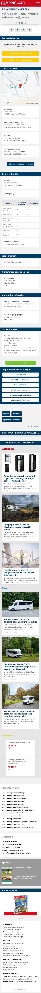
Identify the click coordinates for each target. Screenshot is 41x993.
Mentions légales (8, 970)
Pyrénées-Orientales (12, 419)
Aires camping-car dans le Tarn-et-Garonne (17, 827)
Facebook (20, 918)
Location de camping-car (20, 390)
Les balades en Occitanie (11, 847)
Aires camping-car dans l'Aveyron (14, 798)
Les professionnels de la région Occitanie (16, 853)
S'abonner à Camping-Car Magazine (14, 965)
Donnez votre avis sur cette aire (20, 53)
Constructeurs (20, 374)
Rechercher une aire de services (13, 943)
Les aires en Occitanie (9, 841)
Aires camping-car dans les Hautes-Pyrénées (18, 810)
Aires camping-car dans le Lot (12, 816)
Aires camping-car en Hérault (12, 813)
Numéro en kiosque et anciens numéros (15, 962)
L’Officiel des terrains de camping (25, 981)
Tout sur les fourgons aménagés (13, 937)
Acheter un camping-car (10, 948)
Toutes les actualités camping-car (13, 927)
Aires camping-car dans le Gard (13, 801)
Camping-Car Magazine (18, 976)
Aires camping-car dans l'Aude (13, 795)
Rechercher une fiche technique (13, 953)
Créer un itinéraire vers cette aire (20, 164)
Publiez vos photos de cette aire (20, 60)
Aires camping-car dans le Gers (13, 804)
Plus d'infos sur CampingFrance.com (20, 363)
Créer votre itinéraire (9, 946)
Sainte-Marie (17, 14)
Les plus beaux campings (11, 979)
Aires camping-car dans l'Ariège (13, 793)
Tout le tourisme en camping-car (13, 934)
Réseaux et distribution (20, 380)
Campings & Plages (26, 979)
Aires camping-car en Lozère (12, 819)
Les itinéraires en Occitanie (12, 844)
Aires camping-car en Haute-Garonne (15, 807)
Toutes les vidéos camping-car (12, 932)
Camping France (32, 976)
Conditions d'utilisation (10, 967)
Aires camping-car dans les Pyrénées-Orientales (19, 822)
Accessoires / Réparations (20, 395)
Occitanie (17, 413)
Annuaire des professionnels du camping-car (17, 955)
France (26, 17)
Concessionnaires (20, 385)
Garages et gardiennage (20, 400)
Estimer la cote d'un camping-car (13, 951)
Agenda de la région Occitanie (12, 850)
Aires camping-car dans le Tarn (13, 824)
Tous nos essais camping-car (12, 929)
